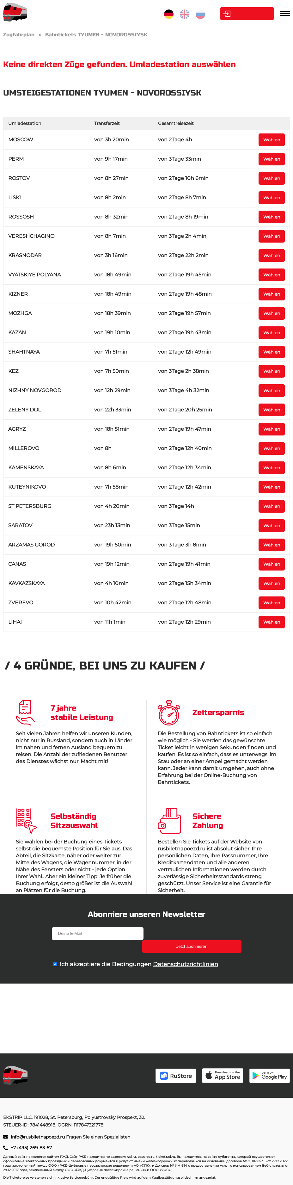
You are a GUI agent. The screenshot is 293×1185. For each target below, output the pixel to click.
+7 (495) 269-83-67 (31, 1148)
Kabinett (238, 13)
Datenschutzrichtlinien (185, 951)
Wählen (271, 140)
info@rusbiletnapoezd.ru (38, 1137)
